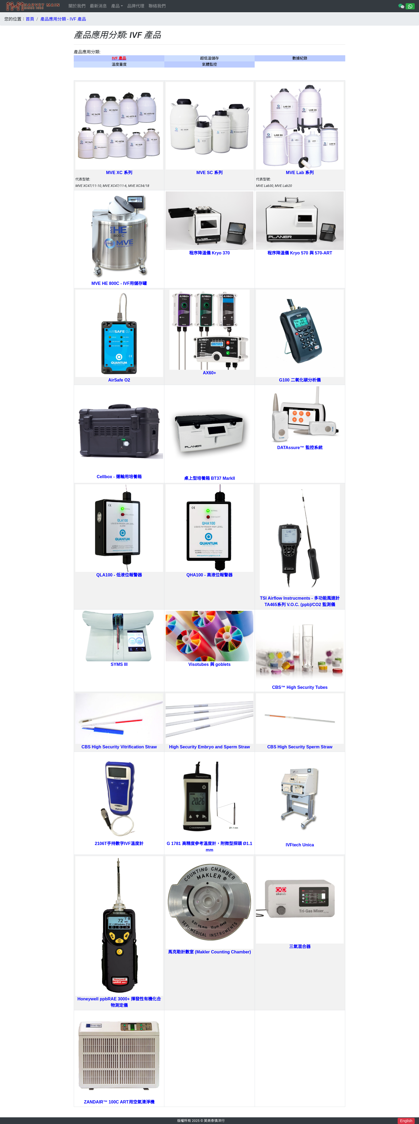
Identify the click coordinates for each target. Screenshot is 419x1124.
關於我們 (77, 6)
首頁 (30, 19)
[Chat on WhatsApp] (410, 6)
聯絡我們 (157, 6)
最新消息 (98, 6)
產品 (115, 6)
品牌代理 (135, 6)
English (406, 1121)
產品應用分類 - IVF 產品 (63, 19)
